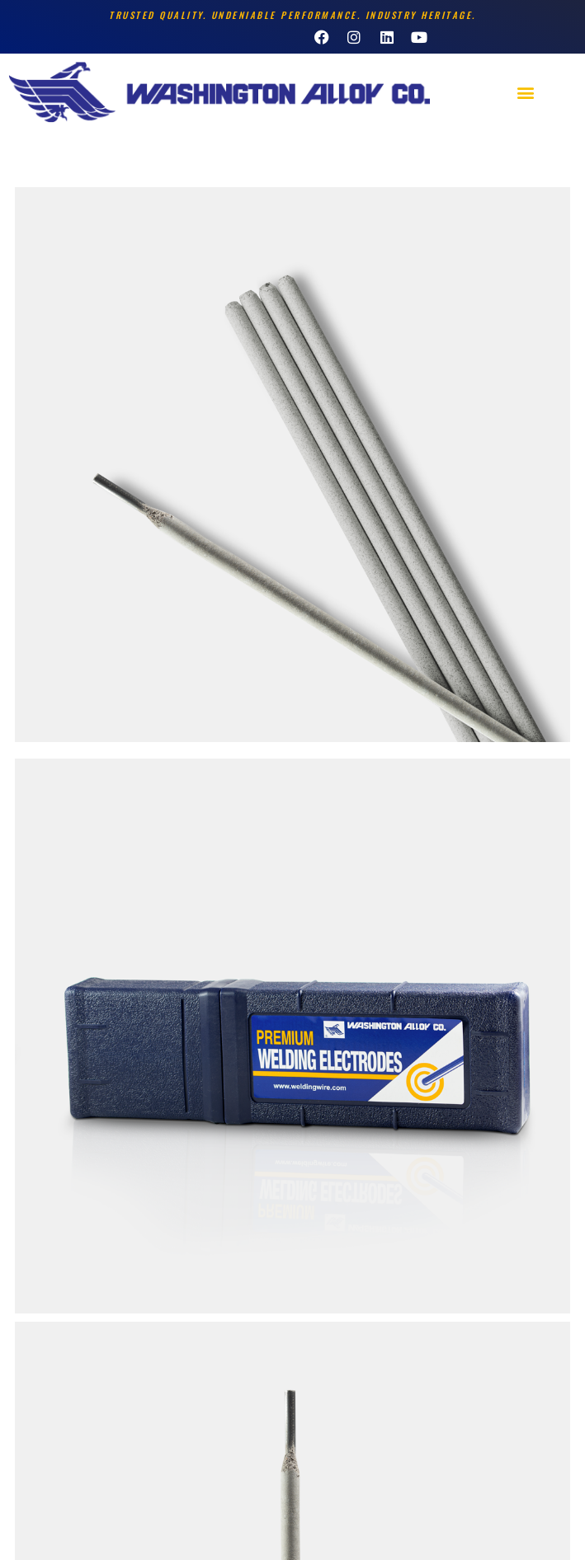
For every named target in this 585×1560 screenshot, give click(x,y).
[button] (525, 92)
